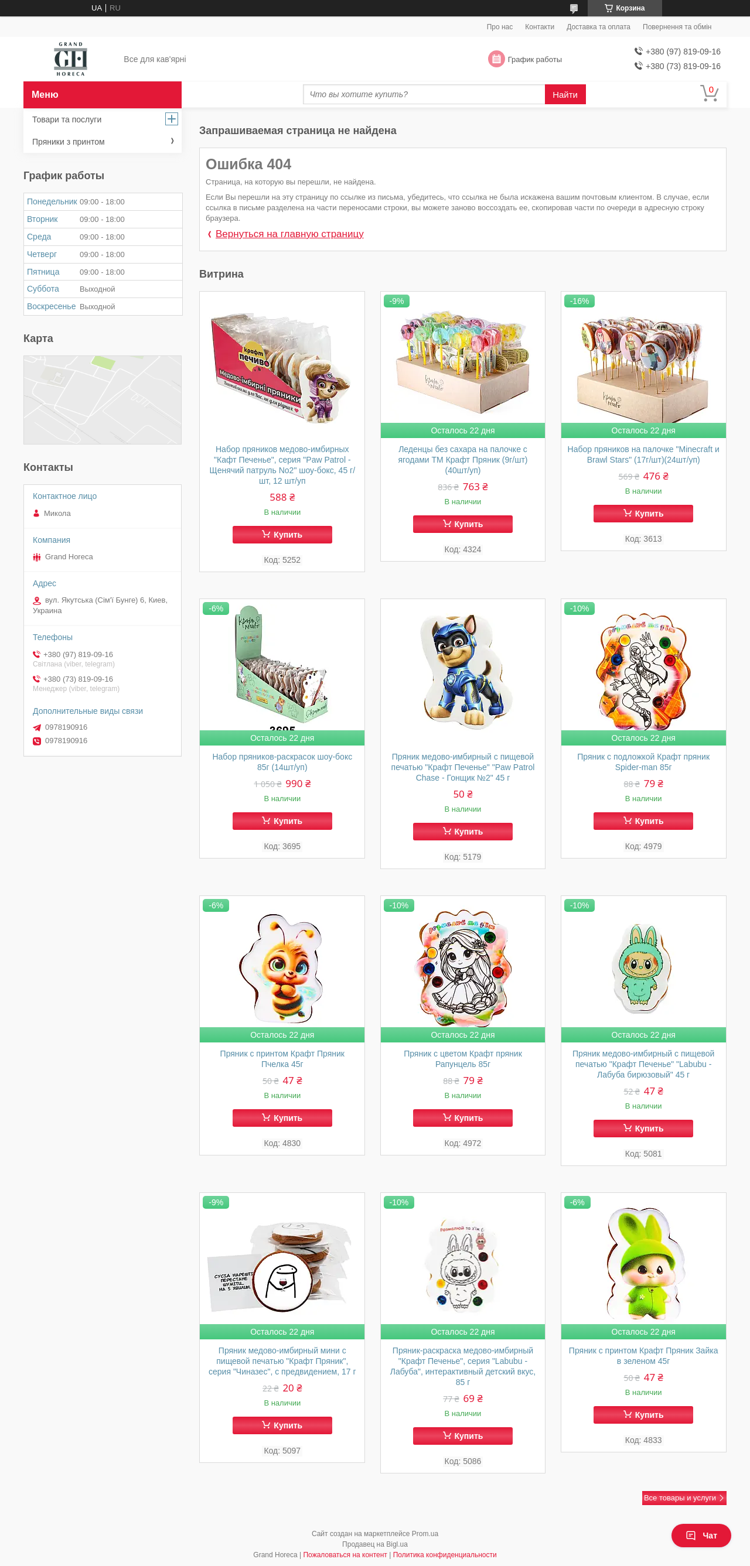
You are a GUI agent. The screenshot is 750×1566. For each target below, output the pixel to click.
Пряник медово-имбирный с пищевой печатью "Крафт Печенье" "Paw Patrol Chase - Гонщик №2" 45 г (463, 767)
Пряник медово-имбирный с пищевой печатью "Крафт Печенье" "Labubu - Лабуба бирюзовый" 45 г (643, 1064)
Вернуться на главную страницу (290, 234)
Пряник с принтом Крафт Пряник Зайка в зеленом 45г (643, 1356)
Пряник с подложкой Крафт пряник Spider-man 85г (643, 762)
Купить (288, 534)
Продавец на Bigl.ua (375, 1544)
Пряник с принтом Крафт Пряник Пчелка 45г (282, 1059)
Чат (701, 1535)
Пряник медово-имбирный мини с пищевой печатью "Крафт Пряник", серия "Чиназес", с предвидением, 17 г (282, 1361)
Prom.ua (425, 1534)
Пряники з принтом (68, 141)
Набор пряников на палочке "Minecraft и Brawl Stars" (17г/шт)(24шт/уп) (644, 454)
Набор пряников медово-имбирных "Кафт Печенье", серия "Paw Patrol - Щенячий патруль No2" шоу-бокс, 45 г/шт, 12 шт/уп (283, 465)
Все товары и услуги (680, 1497)
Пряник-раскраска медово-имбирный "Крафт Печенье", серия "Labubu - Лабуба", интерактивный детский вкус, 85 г (463, 1366)
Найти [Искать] (565, 95)
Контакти (539, 27)
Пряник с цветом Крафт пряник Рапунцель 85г (463, 1059)
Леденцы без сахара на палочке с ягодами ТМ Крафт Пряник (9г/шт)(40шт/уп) (462, 460)
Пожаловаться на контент (345, 1555)
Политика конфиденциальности (445, 1555)
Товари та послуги (66, 119)
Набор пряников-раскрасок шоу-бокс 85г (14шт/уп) (282, 762)
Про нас (500, 27)
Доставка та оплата (598, 27)
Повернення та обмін (677, 27)
